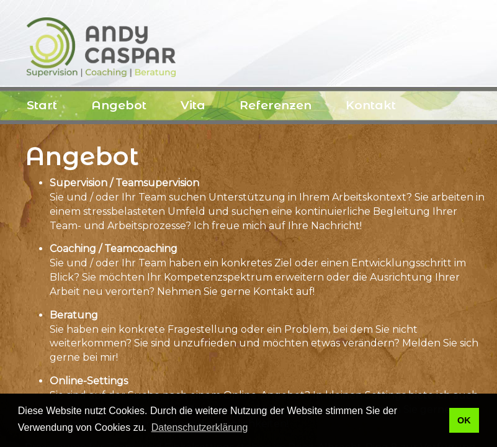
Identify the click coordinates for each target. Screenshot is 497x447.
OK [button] (464, 420)
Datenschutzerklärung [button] (199, 427)
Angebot (118, 105)
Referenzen (275, 105)
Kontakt (371, 105)
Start (42, 105)
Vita (193, 105)
